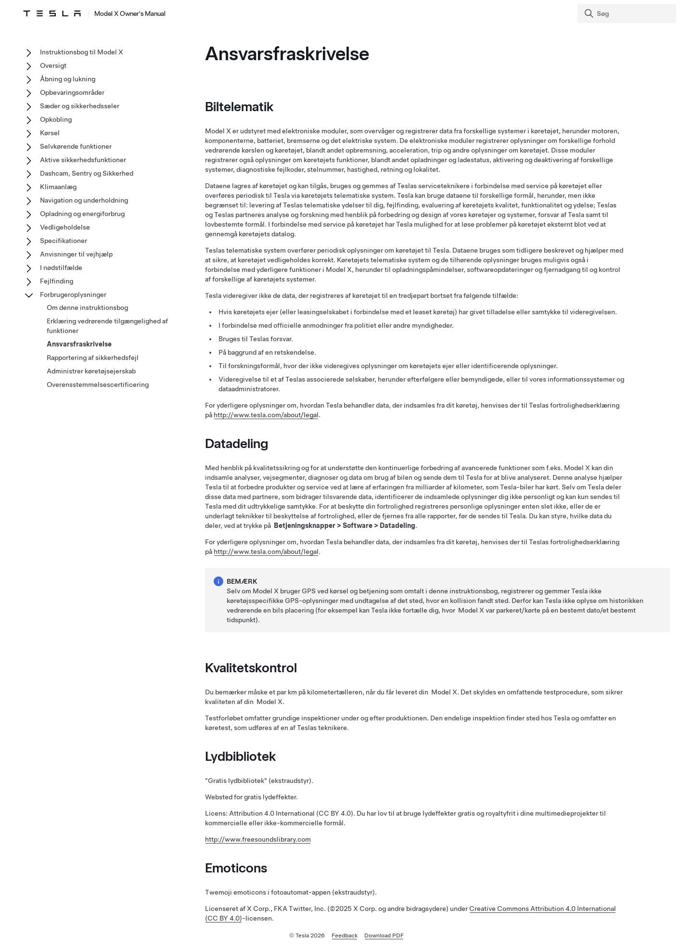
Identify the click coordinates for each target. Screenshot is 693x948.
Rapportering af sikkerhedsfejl (93, 357)
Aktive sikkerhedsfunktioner (83, 160)
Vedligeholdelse (65, 227)
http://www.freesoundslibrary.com (258, 839)
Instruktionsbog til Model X (81, 52)
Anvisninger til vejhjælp (76, 254)
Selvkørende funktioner (76, 146)
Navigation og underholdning (84, 200)
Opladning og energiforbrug (82, 214)
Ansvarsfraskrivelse (79, 344)
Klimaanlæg (58, 187)
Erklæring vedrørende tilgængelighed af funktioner (107, 325)
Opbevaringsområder (72, 92)
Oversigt (53, 65)
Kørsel (50, 133)
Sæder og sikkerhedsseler (79, 106)
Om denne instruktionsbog (87, 307)
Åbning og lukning (67, 79)
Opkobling (56, 119)
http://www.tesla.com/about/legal (266, 415)
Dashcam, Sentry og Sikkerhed (86, 173)
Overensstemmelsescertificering (98, 384)
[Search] (628, 13)
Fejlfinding (56, 281)
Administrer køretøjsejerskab (91, 371)
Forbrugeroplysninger (73, 294)
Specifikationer (63, 240)
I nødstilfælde (61, 267)
